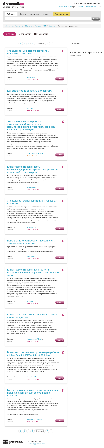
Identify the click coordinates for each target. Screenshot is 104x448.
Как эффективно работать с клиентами (29, 90)
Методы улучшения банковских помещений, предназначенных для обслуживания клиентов (32, 393)
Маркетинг (29, 26)
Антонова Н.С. (32, 77)
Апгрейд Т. (31, 108)
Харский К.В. (31, 256)
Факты (46, 14)
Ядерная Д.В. (31, 227)
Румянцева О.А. (32, 187)
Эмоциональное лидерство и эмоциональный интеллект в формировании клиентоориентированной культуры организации (31, 125)
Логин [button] (80, 6)
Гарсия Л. (39, 419)
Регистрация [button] (91, 6)
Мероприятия (34, 14)
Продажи (38, 26)
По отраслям (24, 34)
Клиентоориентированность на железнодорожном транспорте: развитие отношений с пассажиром (32, 169)
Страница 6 (40, 43)
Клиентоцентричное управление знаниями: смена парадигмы (32, 316)
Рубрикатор (11, 14)
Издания (23, 14)
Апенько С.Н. (44, 153)
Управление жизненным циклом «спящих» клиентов (32, 202)
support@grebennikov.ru (36, 444)
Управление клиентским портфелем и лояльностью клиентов (28, 52)
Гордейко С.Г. (31, 377)
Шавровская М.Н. (33, 153)
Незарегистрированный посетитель (87, 3)
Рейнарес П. (31, 419)
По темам (10, 34)
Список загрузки (67, 6)
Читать (60, 79)
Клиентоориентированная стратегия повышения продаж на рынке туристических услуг (33, 272)
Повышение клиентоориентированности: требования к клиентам (31, 242)
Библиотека (9, 26)
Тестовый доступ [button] (61, 14)
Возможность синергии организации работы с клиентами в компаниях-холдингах (33, 353)
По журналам (41, 34)
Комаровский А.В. (33, 339)
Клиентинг (52, 26)
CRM (45, 26)
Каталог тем (19, 26)
